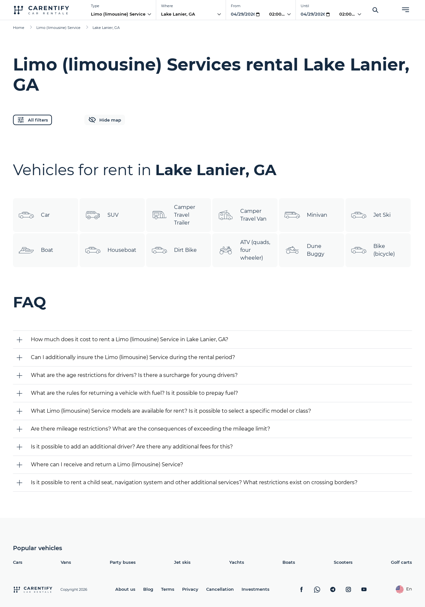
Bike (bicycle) (373, 250)
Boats (288, 562)
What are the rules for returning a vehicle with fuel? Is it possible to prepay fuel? (134, 393)
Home (18, 27)
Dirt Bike (174, 250)
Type (95, 6)
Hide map (104, 120)
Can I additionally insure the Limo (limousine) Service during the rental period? (133, 357)
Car (34, 215)
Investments (255, 589)
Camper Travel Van (242, 215)
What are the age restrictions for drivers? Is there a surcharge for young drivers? (134, 375)
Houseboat (110, 250)
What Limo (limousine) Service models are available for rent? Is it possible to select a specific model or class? (171, 411)
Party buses (123, 562)
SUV (102, 215)
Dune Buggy (304, 250)
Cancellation (220, 589)
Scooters (343, 562)
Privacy (190, 589)
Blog (148, 589)
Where (167, 6)
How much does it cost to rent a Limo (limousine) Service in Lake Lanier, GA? (129, 339)
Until (305, 6)
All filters (32, 120)
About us (125, 589)
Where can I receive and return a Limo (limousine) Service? (107, 464)
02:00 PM (279, 14)
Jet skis (182, 562)
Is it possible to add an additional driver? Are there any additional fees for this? (132, 447)
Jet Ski (371, 215)
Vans (66, 562)
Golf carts (401, 562)
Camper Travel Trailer (173, 215)
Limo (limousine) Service (118, 14)
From (236, 6)
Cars (17, 562)
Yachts (236, 562)
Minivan (305, 215)
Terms (167, 589)
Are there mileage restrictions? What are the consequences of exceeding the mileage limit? (150, 429)
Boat (35, 250)
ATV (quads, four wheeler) (244, 250)
